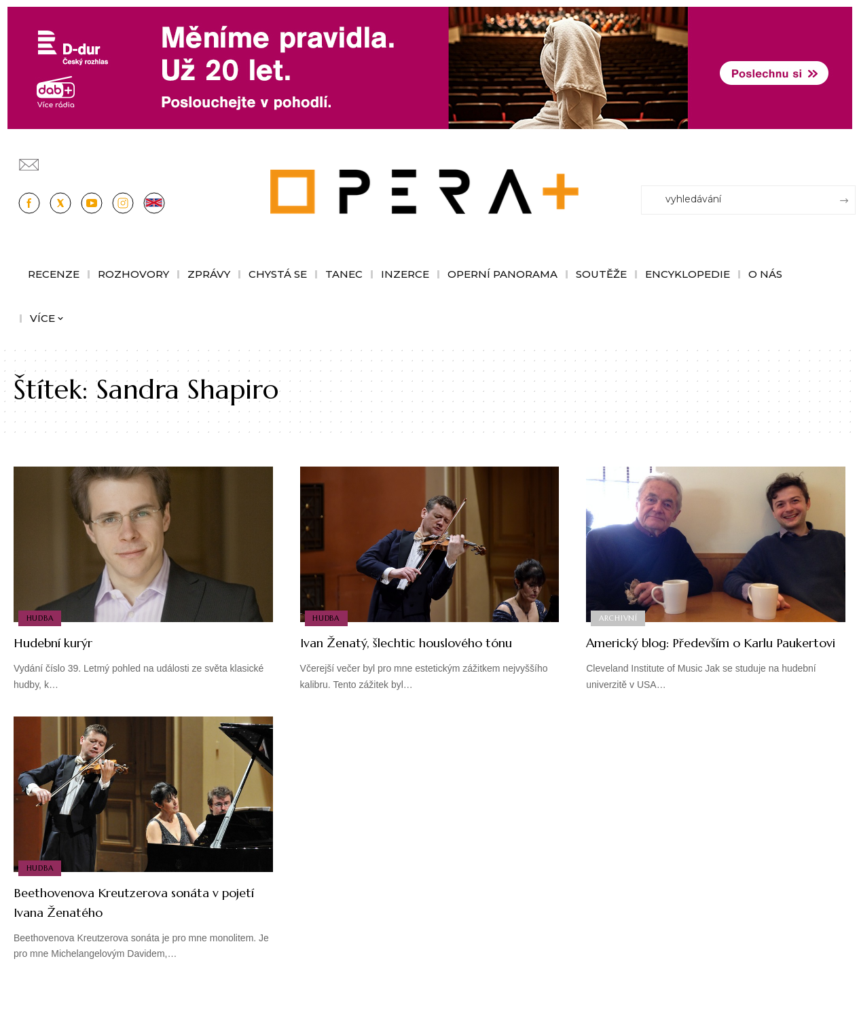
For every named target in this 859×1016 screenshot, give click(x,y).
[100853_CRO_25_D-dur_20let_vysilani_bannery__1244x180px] (429, 67)
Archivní (619, 617)
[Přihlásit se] (848, 158)
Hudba (40, 617)
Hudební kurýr (63, 642)
